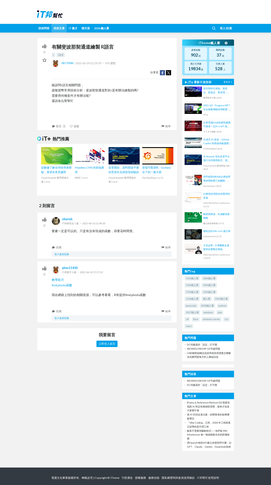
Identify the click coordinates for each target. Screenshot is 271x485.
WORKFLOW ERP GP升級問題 (203, 348)
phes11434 (69, 268)
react (189, 326)
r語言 (61, 54)
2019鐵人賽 (221, 298)
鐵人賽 (206, 298)
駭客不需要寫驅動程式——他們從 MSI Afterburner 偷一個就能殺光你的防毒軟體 (208, 434)
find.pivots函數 (62, 285)
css (226, 319)
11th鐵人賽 (192, 298)
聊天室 (86, 28)
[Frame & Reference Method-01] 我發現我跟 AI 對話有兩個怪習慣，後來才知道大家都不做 (208, 406)
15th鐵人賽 (192, 278)
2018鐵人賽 (207, 305)
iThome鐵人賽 (213, 43)
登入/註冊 (226, 28)
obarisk (67, 219)
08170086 (63, 63)
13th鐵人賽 (192, 285)
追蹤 (74, 126)
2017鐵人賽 (192, 312)
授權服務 (140, 477)
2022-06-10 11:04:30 (93, 223)
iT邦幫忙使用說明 (208, 477)
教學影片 (58, 280)
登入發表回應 (61, 254)
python (222, 305)
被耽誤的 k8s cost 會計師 (216, 231)
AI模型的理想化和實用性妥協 (216, 195)
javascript (191, 305)
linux (195, 319)
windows (208, 312)
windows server (211, 319)
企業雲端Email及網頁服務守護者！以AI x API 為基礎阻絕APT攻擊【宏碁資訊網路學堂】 (217, 124)
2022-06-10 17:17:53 (91, 272)
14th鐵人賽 (209, 285)
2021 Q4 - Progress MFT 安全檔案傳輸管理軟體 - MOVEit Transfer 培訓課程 (216, 107)
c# (187, 319)
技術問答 (43, 28)
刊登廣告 (127, 477)
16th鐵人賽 (209, 278)
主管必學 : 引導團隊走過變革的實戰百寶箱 (216, 247)
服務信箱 (153, 477)
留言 (59, 126)
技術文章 (59, 28)
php (220, 312)
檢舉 (166, 126)
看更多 (228, 82)
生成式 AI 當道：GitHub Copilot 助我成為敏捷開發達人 (216, 141)
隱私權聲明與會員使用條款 (178, 477)
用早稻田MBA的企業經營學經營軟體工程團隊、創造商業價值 (216, 179)
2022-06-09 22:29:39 (88, 63)
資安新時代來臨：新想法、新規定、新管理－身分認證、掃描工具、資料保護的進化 (216, 90)
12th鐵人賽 (209, 291)
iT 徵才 (73, 28)
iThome (114, 477)
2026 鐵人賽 (101, 28)
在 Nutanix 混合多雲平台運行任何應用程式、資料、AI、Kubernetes (216, 158)
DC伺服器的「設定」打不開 (202, 344)
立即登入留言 (107, 343)
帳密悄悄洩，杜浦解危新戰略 (216, 216)
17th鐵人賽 (192, 291)
